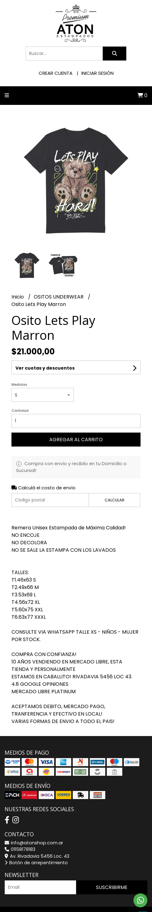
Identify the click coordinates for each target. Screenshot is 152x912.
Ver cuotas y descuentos (45, 368)
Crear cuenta (55, 73)
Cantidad (19, 410)
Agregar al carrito (76, 439)
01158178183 (20, 849)
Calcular (114, 500)
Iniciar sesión (97, 73)
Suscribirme (112, 887)
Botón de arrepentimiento (36, 863)
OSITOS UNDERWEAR (59, 296)
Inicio (18, 296)
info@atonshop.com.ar (34, 843)
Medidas (19, 384)
